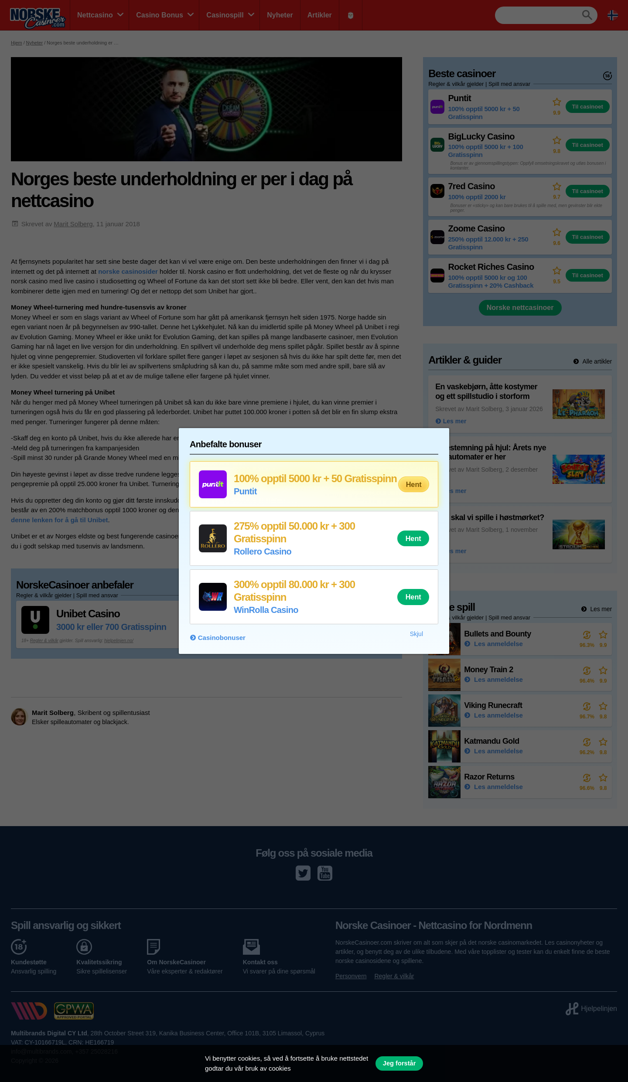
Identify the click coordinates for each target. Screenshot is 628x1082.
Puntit (245, 491)
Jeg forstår (399, 1063)
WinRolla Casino (266, 610)
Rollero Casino (262, 551)
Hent (414, 484)
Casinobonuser (222, 637)
